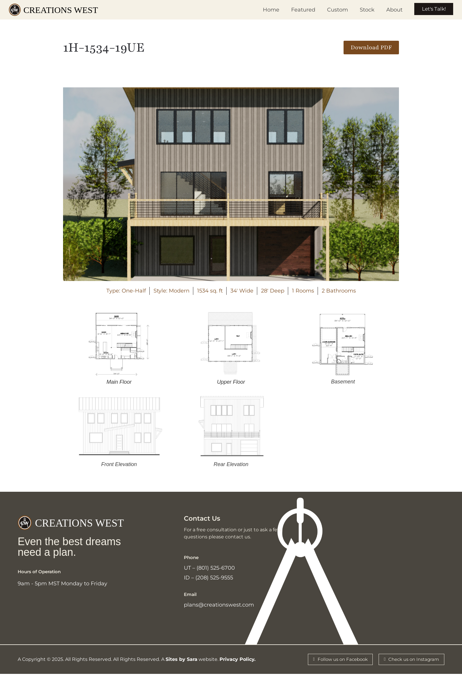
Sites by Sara (181, 663)
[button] (371, 47)
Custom (332, 9)
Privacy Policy (237, 663)
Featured (298, 9)
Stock (362, 9)
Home (266, 9)
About (390, 9)
